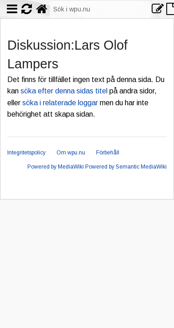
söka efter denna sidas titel (63, 91)
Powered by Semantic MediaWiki (126, 167)
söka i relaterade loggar (60, 103)
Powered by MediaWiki (55, 167)
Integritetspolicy (26, 152)
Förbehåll (107, 152)
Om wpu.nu (70, 152)
